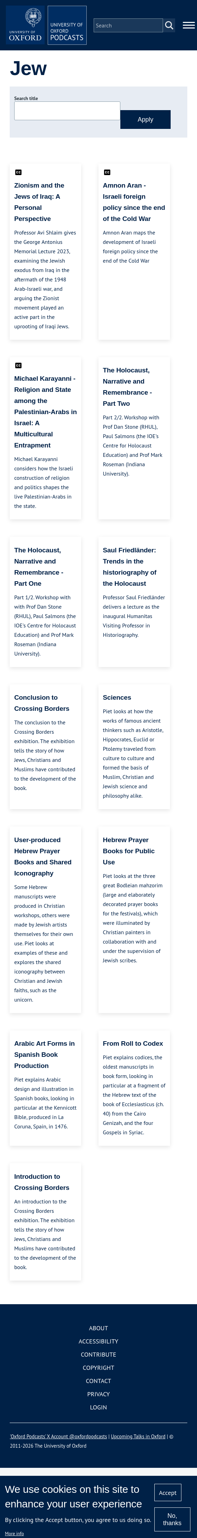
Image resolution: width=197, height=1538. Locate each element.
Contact (98, 1382)
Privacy (98, 1395)
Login (98, 1408)
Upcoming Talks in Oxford (138, 1437)
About (98, 1329)
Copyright (98, 1369)
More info (14, 1533)
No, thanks (172, 1519)
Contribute (98, 1355)
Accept (168, 1493)
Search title (26, 100)
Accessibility (98, 1342)
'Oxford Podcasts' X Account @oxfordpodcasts (58, 1437)
